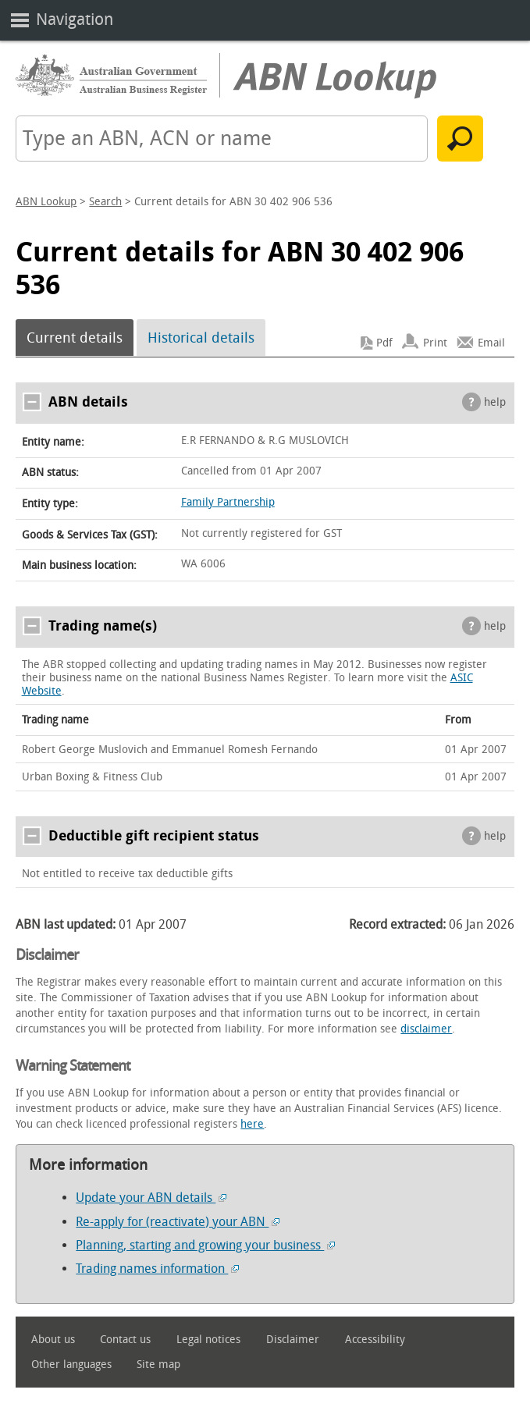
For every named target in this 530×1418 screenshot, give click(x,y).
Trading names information (157, 1268)
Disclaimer (292, 1339)
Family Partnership (228, 502)
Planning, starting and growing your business (205, 1245)
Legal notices (208, 1339)
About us (53, 1339)
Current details (75, 338)
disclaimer (426, 1029)
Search (105, 201)
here (252, 1124)
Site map (158, 1364)
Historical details (201, 338)
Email (491, 343)
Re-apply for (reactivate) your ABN (177, 1221)
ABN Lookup (46, 201)
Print (435, 343)
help (495, 402)
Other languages (71, 1364)
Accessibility (375, 1339)
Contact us (125, 1339)
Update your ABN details (151, 1197)
